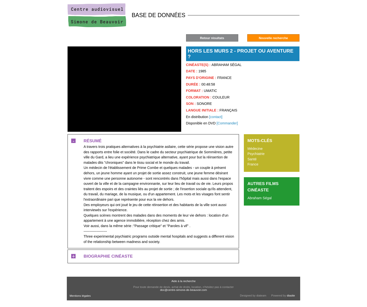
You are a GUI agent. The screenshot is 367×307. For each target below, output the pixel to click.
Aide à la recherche (183, 281)
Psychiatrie (256, 154)
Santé (252, 159)
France (253, 164)
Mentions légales (80, 295)
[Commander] (227, 123)
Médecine (255, 149)
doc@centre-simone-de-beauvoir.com (183, 289)
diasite (291, 295)
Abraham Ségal (260, 198)
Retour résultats (212, 38)
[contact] (215, 117)
